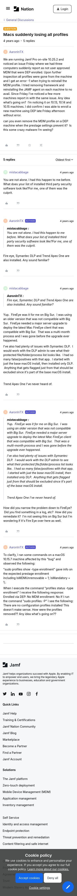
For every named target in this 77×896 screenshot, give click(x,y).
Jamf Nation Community (19, 726)
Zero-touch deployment (19, 785)
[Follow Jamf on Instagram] (29, 694)
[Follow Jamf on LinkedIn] (13, 694)
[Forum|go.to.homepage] (24, 8)
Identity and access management (25, 824)
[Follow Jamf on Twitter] (5, 694)
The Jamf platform (15, 779)
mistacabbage (18, 172)
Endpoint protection (16, 830)
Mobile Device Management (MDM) (27, 792)
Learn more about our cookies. (48, 869)
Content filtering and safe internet (25, 844)
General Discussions (20, 20)
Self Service (11, 817)
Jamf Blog (9, 733)
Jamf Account (12, 759)
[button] (8, 9)
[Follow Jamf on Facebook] (37, 694)
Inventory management (18, 805)
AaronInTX (16, 52)
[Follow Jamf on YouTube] (21, 693)
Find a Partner (12, 752)
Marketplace (11, 739)
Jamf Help (10, 713)
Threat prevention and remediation (26, 837)
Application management (19, 798)
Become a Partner (15, 746)
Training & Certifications (19, 720)
